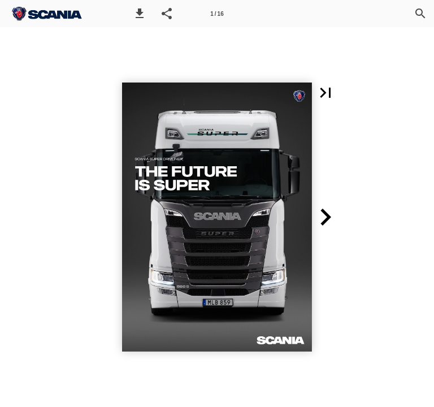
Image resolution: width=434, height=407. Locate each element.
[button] (139, 13)
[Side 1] (217, 13)
